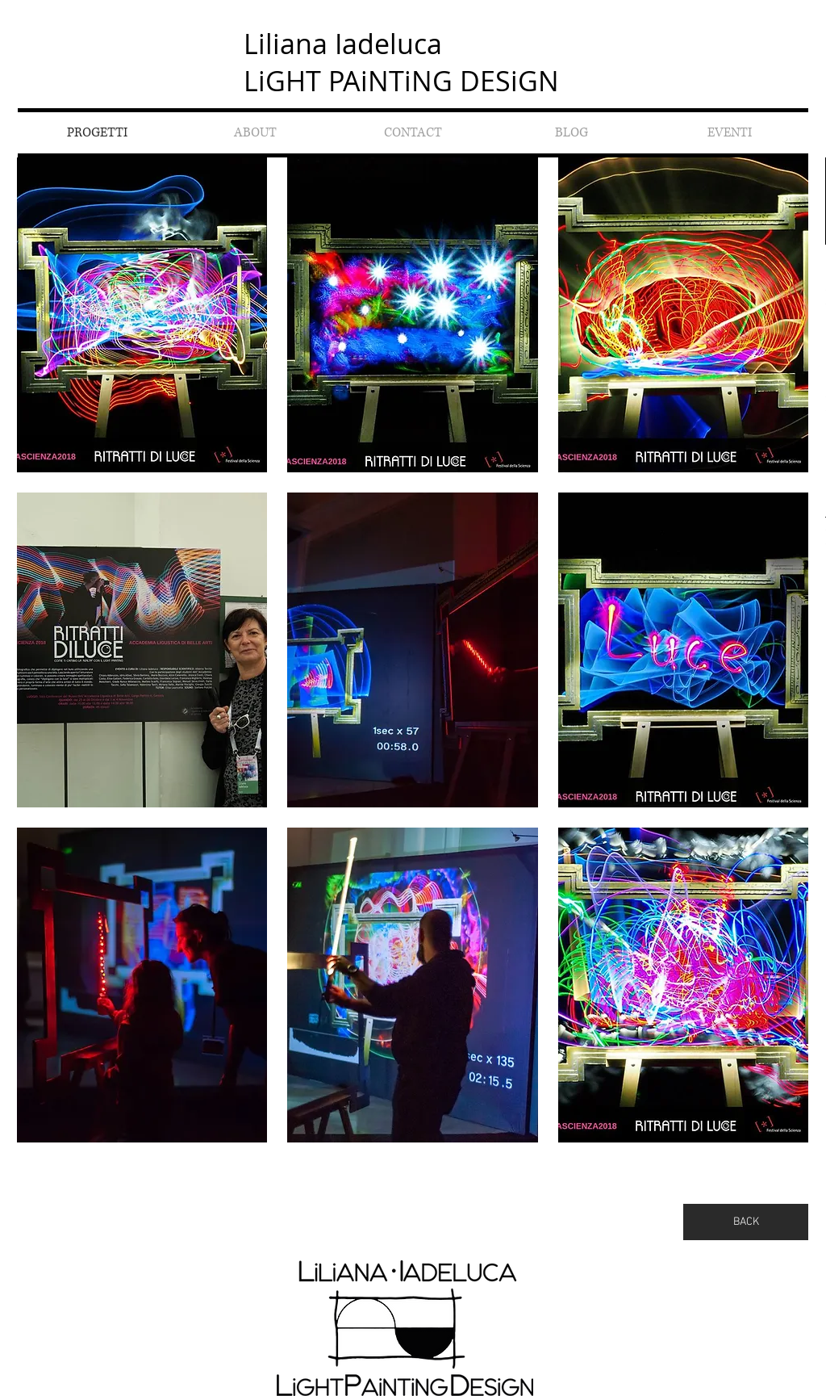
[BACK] (745, 1222)
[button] (142, 314)
